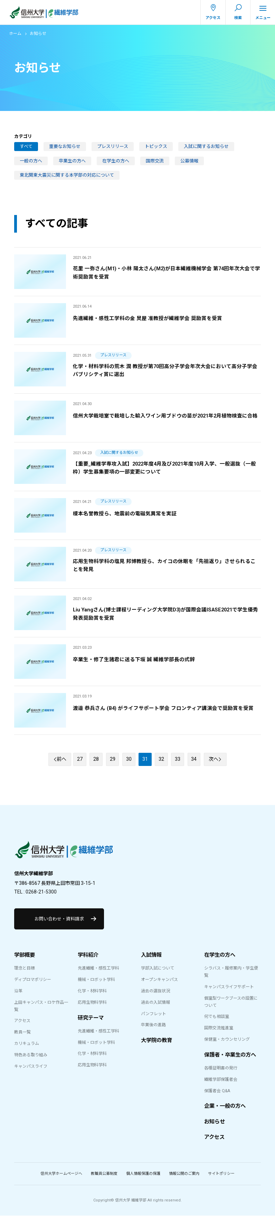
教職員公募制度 (104, 1174)
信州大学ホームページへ (61, 1174)
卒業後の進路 (153, 1026)
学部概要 (24, 956)
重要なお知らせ (64, 146)
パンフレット (153, 1014)
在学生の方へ (115, 160)
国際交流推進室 (218, 1029)
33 (178, 759)
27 (80, 759)
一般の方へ (31, 160)
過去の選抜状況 (155, 992)
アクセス (22, 1022)
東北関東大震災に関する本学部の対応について (67, 175)
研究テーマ (91, 1019)
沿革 (18, 992)
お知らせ (214, 1123)
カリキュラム (26, 1044)
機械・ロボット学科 (96, 980)
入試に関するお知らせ (206, 146)
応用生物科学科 (92, 1003)
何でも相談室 (216, 1017)
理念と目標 (24, 969)
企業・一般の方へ (225, 1107)
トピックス (156, 146)
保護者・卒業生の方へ (230, 1056)
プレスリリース (112, 146)
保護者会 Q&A (217, 1091)
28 (96, 759)
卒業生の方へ (72, 160)
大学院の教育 (156, 1041)
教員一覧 (22, 1033)
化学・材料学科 (92, 992)
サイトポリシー (221, 1174)
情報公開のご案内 (184, 1174)
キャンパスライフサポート (229, 987)
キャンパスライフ (30, 1067)
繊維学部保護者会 (220, 1080)
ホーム (15, 33)
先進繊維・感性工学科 (98, 969)
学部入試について (157, 969)
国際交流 (155, 160)
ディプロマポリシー (32, 980)
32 (162, 759)
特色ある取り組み (30, 1056)
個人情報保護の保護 (143, 1174)
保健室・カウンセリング (227, 1040)
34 (194, 759)
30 (129, 759)
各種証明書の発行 (220, 1069)
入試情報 (151, 956)
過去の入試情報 (155, 1003)
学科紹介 (88, 956)
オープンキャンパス (159, 980)
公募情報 (189, 160)
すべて (26, 146)
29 (113, 759)
